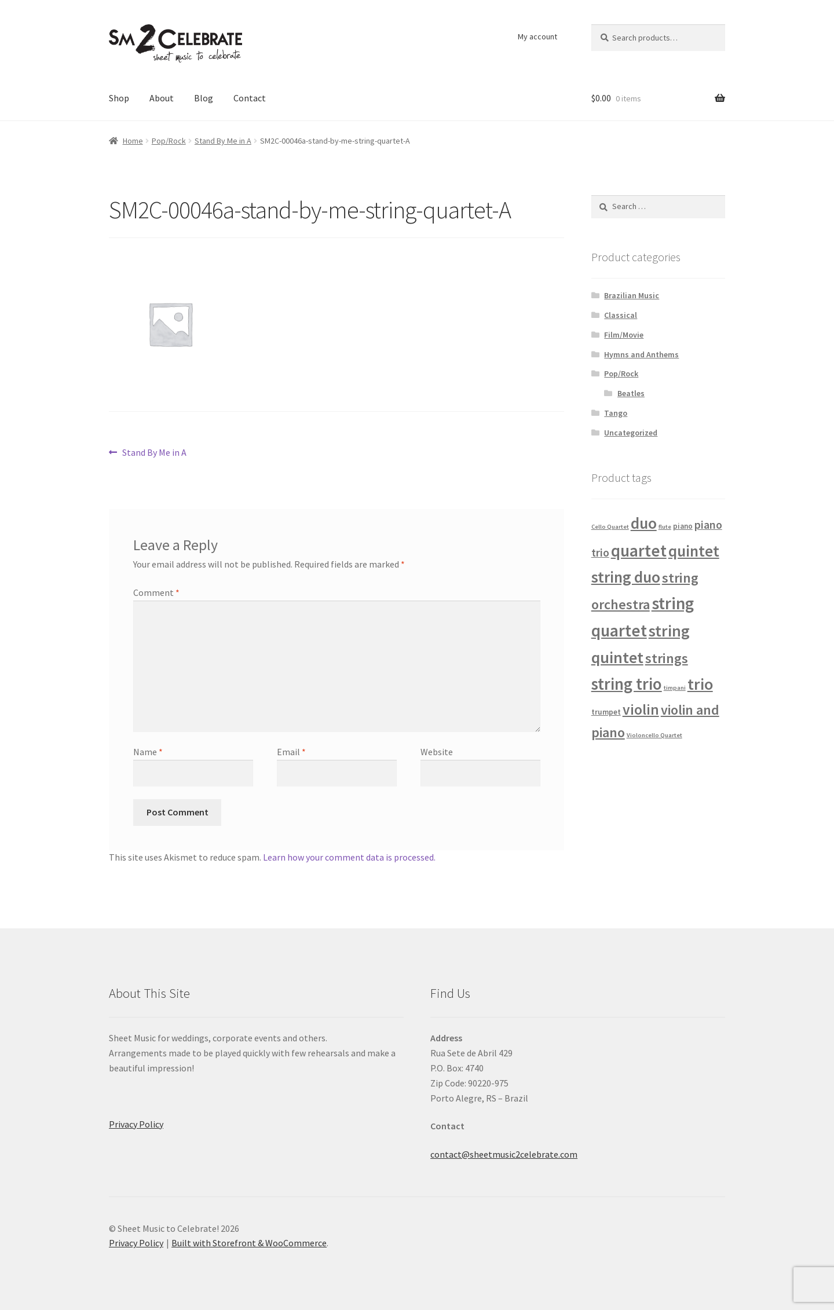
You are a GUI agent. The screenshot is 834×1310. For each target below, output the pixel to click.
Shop (119, 98)
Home (133, 141)
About (161, 98)
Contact (249, 98)
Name (148, 752)
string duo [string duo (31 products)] (625, 577)
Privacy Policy (136, 1124)
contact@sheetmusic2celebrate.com (503, 1154)
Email (291, 752)
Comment (156, 592)
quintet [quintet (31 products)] (693, 551)
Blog (203, 98)
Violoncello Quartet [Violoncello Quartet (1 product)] (654, 735)
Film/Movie (623, 335)
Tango (615, 413)
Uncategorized (630, 432)
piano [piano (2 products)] (683, 526)
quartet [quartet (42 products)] (639, 550)
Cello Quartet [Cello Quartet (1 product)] (610, 526)
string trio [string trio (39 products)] (626, 684)
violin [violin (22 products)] (641, 709)
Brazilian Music (631, 295)
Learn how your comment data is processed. (349, 857)
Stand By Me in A (223, 141)
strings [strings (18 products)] (666, 658)
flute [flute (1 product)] (665, 526)
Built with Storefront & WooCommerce (249, 1243)
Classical (620, 315)
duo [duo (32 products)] (644, 523)
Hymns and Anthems (641, 354)
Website (436, 752)
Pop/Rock (169, 141)
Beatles (631, 393)
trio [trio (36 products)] (700, 684)
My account (537, 36)
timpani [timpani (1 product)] (675, 687)
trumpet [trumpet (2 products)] (606, 712)
